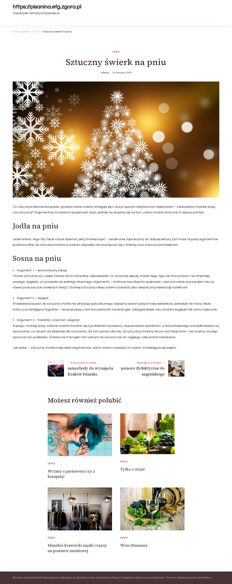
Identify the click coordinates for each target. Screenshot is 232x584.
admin (105, 72)
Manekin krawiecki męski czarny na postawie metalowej (77, 548)
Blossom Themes (165, 577)
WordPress (204, 577)
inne (116, 51)
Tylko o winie (132, 469)
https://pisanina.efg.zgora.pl (47, 7)
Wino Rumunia (133, 545)
